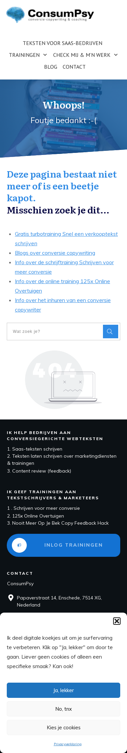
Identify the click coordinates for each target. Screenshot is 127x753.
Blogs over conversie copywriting (55, 252)
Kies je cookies (64, 727)
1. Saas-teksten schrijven (34, 449)
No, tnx (63, 709)
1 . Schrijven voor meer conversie (43, 508)
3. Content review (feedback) (39, 471)
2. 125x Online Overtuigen (35, 516)
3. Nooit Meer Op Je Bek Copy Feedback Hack (58, 523)
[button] (116, 621)
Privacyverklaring (68, 744)
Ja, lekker (63, 690)
